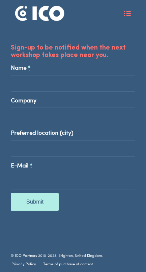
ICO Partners (26, 255)
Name (20, 67)
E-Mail (21, 165)
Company (23, 100)
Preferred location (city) (42, 132)
